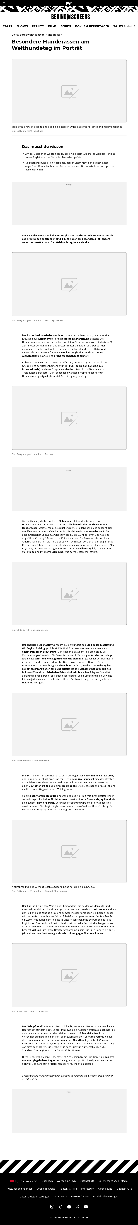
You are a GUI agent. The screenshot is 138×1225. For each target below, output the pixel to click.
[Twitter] (77, 1207)
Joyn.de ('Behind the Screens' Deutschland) (88, 1084)
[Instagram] (52, 1207)
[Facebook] (69, 1207)
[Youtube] (86, 1207)
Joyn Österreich (23, 1181)
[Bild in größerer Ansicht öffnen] (69, 100)
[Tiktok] (61, 1207)
